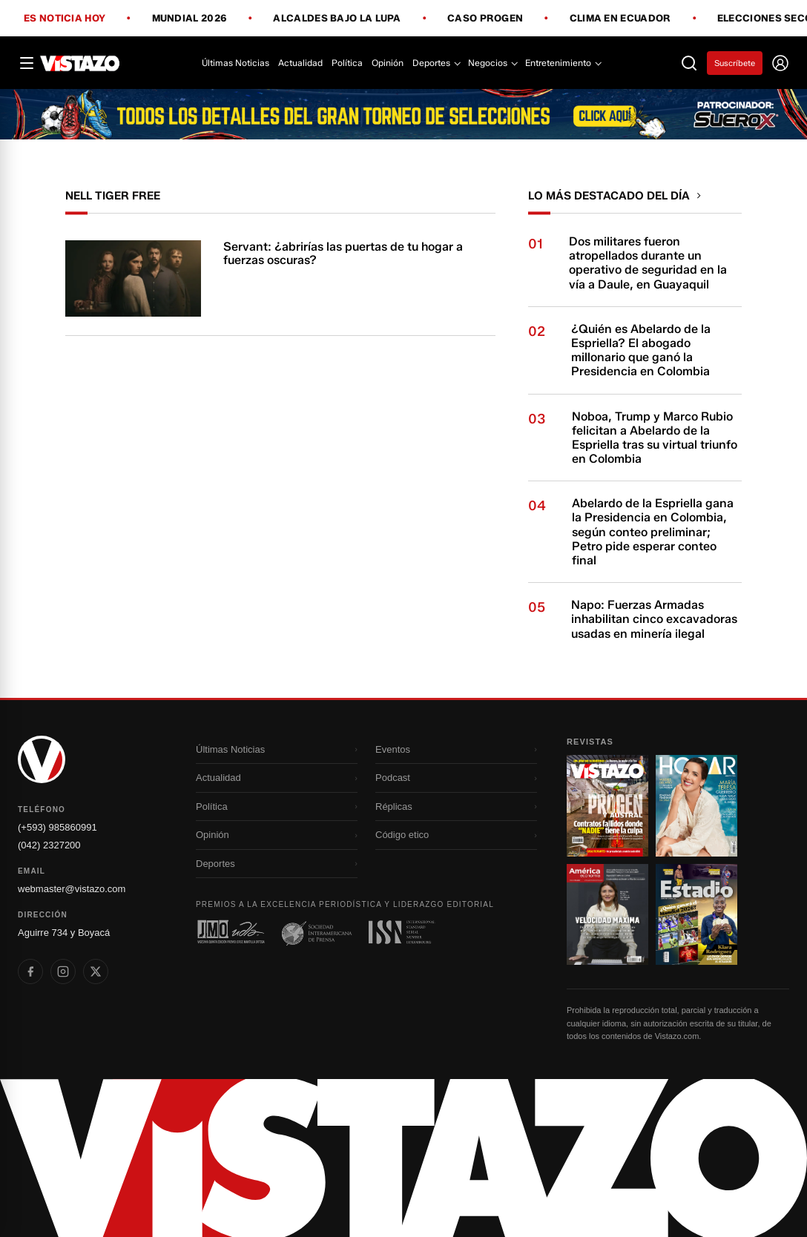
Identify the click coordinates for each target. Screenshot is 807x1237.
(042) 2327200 (49, 845)
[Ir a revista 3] (607, 914)
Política (347, 62)
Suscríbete (734, 63)
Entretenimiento (562, 62)
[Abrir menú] (27, 63)
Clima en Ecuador (620, 18)
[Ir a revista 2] (696, 805)
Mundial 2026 (190, 18)
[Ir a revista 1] (607, 805)
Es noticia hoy (64, 18)
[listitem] (30, 971)
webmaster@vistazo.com (71, 888)
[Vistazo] (80, 63)
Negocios (492, 62)
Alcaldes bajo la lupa (337, 18)
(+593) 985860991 (57, 827)
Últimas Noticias (235, 62)
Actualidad (300, 62)
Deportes (435, 62)
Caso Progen (485, 18)
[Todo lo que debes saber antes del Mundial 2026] (403, 114)
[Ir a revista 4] (696, 914)
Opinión (388, 62)
